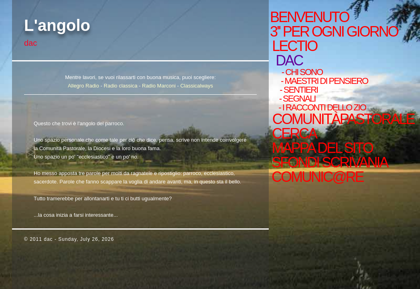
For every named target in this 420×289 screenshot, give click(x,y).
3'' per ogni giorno (334, 31)
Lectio (297, 46)
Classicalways (196, 86)
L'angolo (57, 25)
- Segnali (296, 98)
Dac (289, 60)
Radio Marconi (159, 86)
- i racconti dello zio (321, 107)
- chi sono (300, 72)
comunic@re (316, 177)
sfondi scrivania (328, 162)
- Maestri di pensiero (322, 81)
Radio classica (121, 86)
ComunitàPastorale (342, 119)
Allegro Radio (83, 86)
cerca (293, 133)
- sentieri (297, 89)
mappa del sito (320, 148)
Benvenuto (309, 17)
